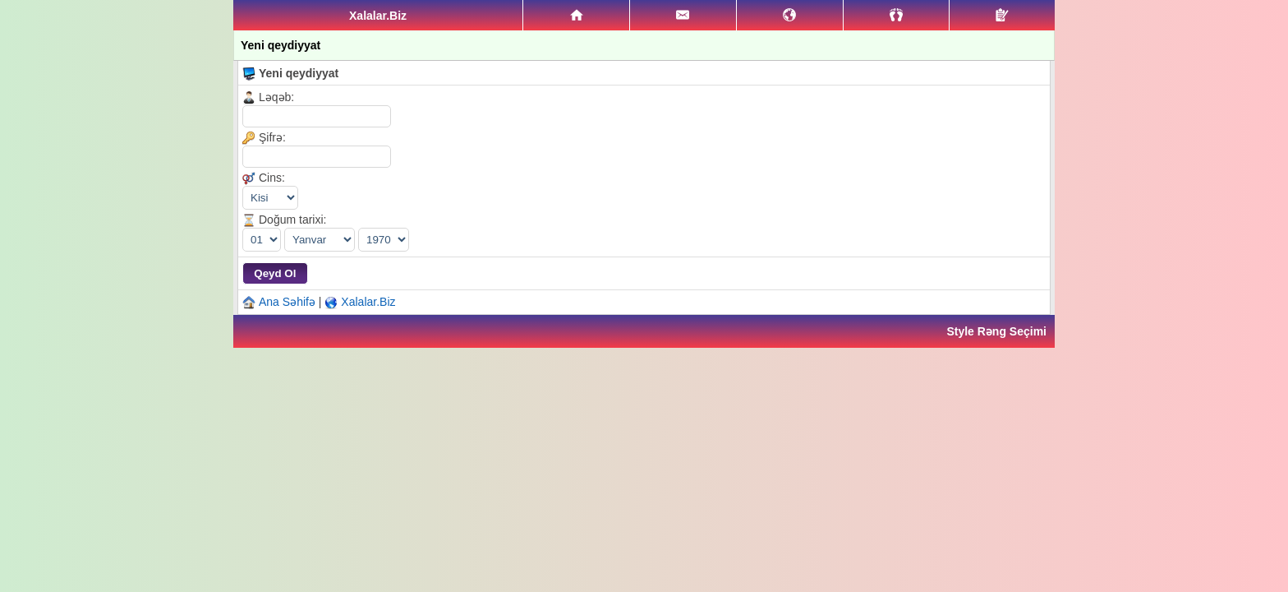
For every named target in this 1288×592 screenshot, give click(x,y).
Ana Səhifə (287, 301)
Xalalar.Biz (368, 301)
